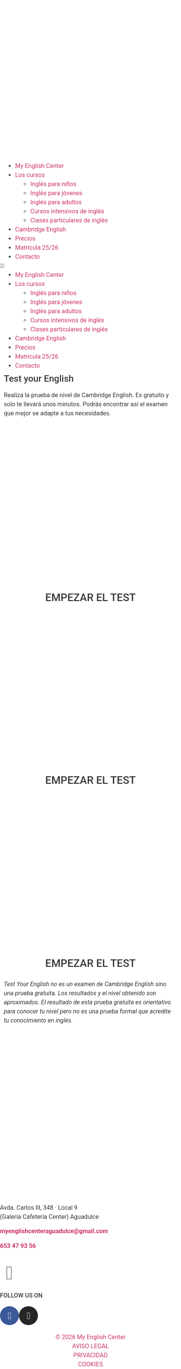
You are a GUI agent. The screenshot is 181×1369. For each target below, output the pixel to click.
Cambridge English (40, 229)
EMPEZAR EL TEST (90, 597)
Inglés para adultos (56, 202)
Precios (25, 238)
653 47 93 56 (18, 1245)
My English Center (39, 165)
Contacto (27, 256)
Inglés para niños (53, 184)
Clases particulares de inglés (69, 220)
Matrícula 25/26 (36, 247)
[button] (90, 265)
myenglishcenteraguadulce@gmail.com (54, 1231)
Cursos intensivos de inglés (67, 211)
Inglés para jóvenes (56, 193)
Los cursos (30, 175)
